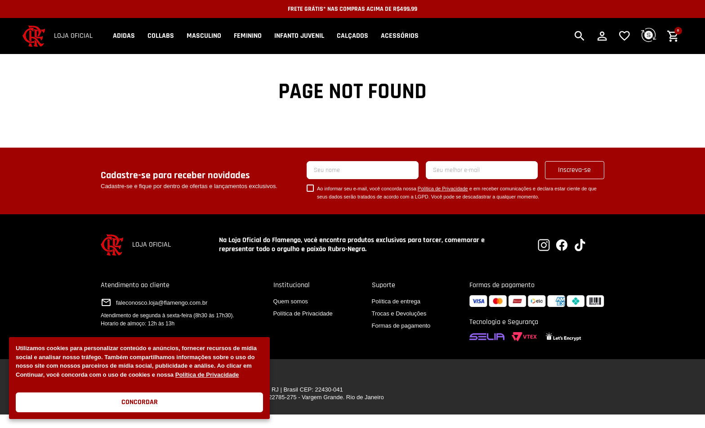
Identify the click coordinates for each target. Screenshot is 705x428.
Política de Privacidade (207, 374)
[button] (580, 36)
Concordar (139, 402)
